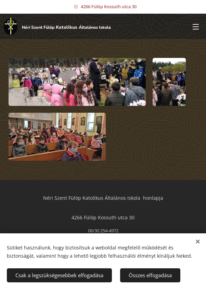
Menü (196, 26)
